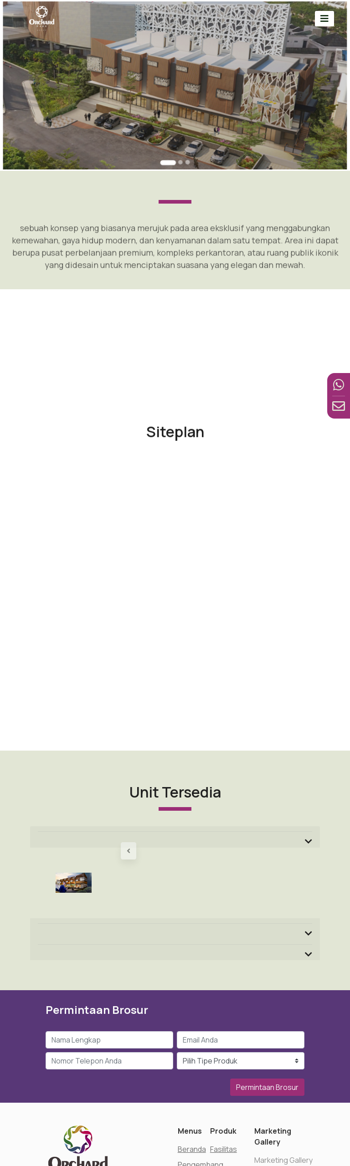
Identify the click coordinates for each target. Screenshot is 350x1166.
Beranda (192, 1149)
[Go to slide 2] (179, 150)
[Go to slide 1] (168, 150)
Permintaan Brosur (267, 1087)
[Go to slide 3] (185, 150)
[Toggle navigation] (324, 18)
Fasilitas (223, 1149)
